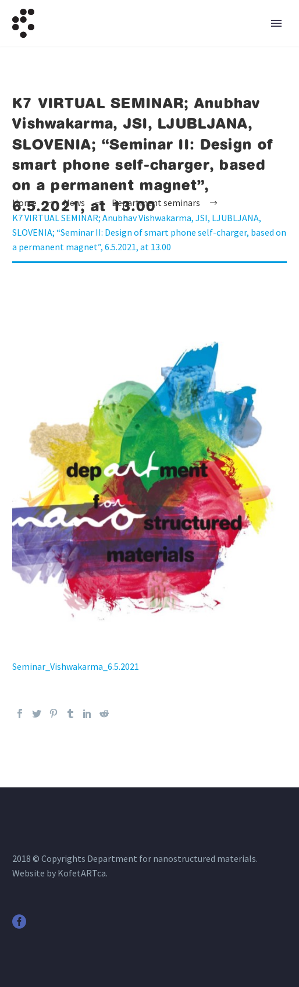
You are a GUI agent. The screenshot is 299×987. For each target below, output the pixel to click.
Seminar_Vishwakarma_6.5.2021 (75, 666)
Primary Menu (276, 23)
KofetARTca (82, 873)
